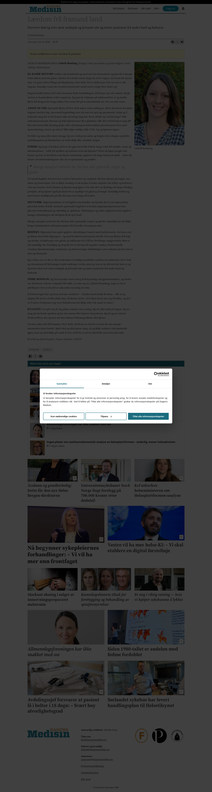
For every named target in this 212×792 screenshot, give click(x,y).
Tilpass (106, 416)
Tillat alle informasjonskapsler (148, 416)
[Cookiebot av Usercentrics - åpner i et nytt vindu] (156, 374)
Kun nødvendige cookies (64, 416)
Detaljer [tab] (106, 383)
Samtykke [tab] (62, 383)
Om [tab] (150, 383)
